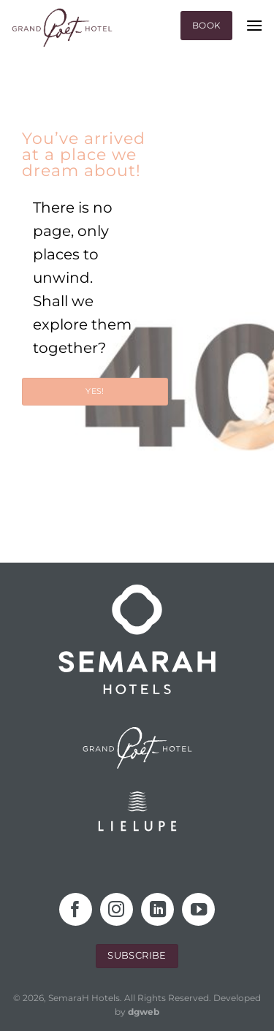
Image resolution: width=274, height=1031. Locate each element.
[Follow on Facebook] (75, 909)
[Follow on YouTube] (198, 909)
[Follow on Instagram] (116, 909)
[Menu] (254, 25)
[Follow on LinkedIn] (157, 909)
